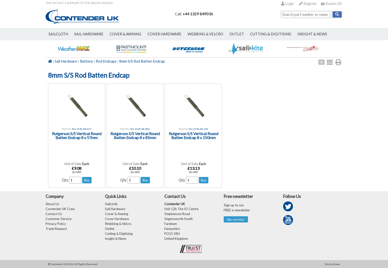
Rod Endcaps (106, 61)
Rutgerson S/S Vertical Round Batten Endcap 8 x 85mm (135, 135)
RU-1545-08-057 (81, 128)
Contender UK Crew (60, 209)
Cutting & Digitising (270, 34)
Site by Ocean (332, 264)
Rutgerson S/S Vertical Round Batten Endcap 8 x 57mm (76, 135)
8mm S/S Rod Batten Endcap (142, 61)
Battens (86, 61)
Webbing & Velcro (118, 224)
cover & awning (125, 34)
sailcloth (58, 34)
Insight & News (312, 34)
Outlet (109, 229)
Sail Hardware (66, 61)
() (331, 3)
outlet (236, 34)
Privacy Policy (56, 224)
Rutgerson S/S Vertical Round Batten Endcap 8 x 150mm (193, 135)
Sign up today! (236, 219)
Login (287, 3)
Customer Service (59, 219)
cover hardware (164, 34)
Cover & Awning (116, 214)
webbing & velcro (205, 34)
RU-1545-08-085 (140, 128)
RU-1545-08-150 (198, 128)
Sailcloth (111, 204)
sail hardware (88, 34)
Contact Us (54, 214)
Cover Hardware (117, 219)
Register (308, 3)
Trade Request (56, 229)
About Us (52, 204)
